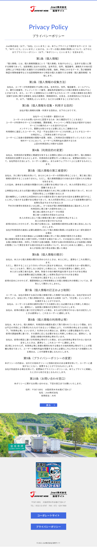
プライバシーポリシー (48, 531)
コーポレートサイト (48, 519)
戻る (48, 407)
